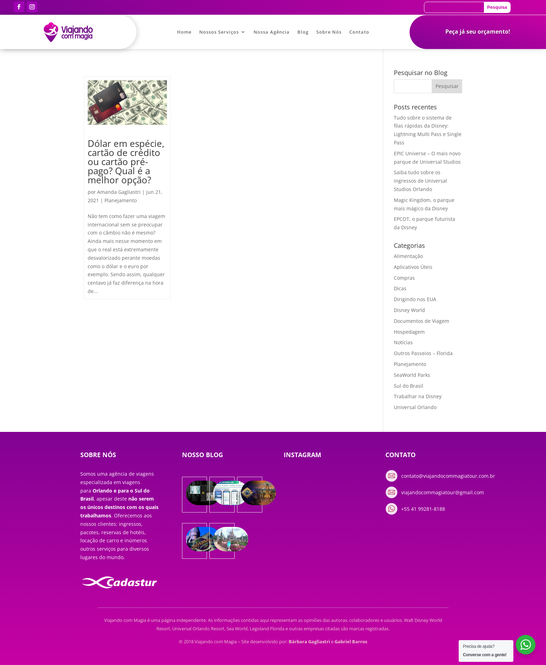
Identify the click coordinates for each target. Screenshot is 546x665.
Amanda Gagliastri (119, 192)
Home (184, 32)
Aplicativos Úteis (413, 267)
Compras (404, 277)
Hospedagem (409, 331)
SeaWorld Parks (412, 375)
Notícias (403, 342)
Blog (303, 32)
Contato (359, 32)
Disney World (409, 310)
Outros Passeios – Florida (423, 353)
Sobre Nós (329, 32)
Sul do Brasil (408, 385)
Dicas (400, 288)
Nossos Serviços (219, 32)
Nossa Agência (272, 32)
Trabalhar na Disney (417, 396)
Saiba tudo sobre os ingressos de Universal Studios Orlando (420, 180)
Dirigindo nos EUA (415, 299)
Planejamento (121, 200)
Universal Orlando (415, 407)
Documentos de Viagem (421, 321)
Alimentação (408, 256)
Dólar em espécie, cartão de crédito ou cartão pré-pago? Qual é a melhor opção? (126, 161)
